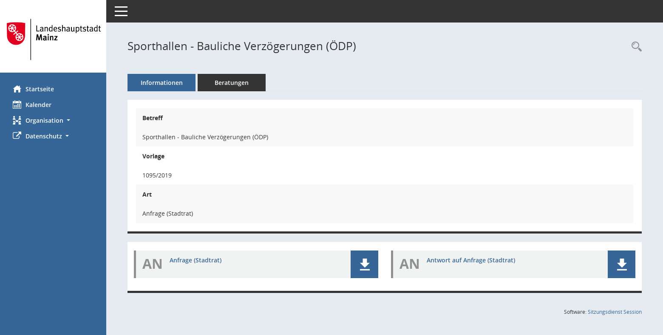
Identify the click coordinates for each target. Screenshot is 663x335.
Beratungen (232, 83)
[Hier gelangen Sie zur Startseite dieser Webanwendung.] (53, 39)
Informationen (162, 83)
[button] (53, 120)
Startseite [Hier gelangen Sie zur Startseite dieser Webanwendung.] (33, 88)
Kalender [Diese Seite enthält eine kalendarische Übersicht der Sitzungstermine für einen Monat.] (32, 104)
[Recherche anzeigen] (634, 47)
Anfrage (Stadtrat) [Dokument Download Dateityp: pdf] (195, 260)
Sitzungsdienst (615, 311)
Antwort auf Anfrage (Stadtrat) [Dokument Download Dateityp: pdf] (471, 260)
